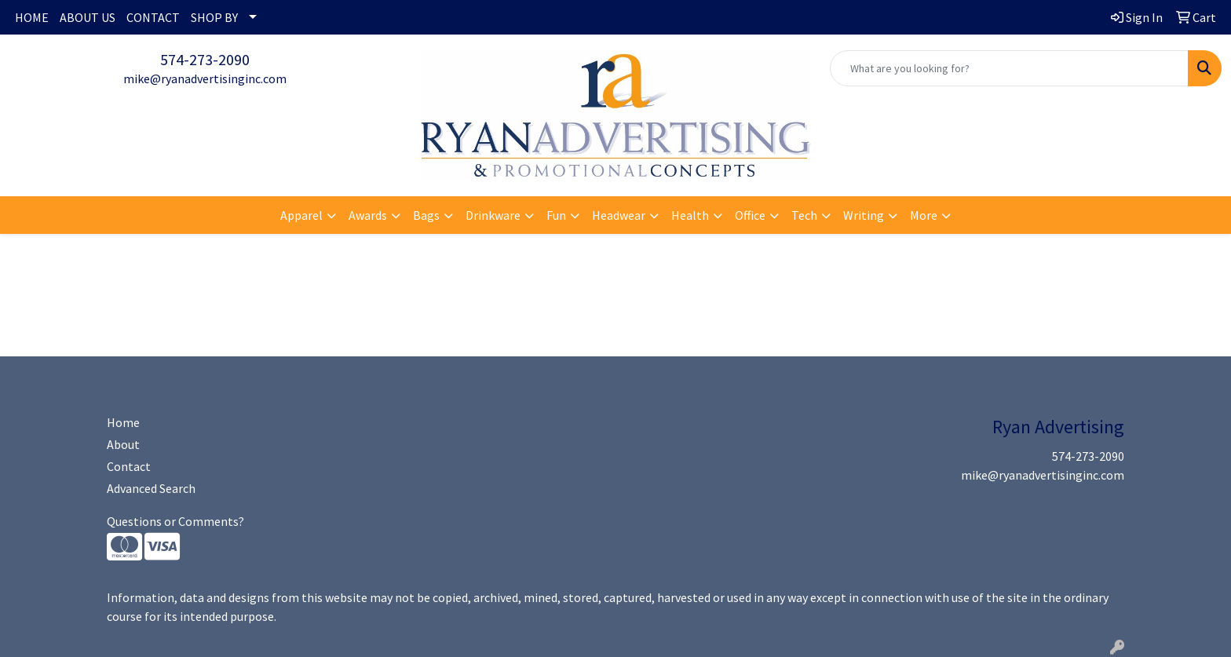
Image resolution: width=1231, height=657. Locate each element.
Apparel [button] (301, 215)
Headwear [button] (618, 215)
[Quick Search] (1009, 68)
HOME (32, 17)
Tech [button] (804, 215)
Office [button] (750, 215)
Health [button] (690, 215)
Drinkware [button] (493, 215)
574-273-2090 (205, 59)
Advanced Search (151, 488)
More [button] (923, 215)
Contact (129, 466)
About (123, 444)
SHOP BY (214, 17)
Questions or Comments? (175, 521)
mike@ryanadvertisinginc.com (205, 78)
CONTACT (153, 17)
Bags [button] (426, 215)
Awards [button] (368, 215)
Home (123, 422)
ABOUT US (87, 17)
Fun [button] (556, 215)
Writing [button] (863, 215)
